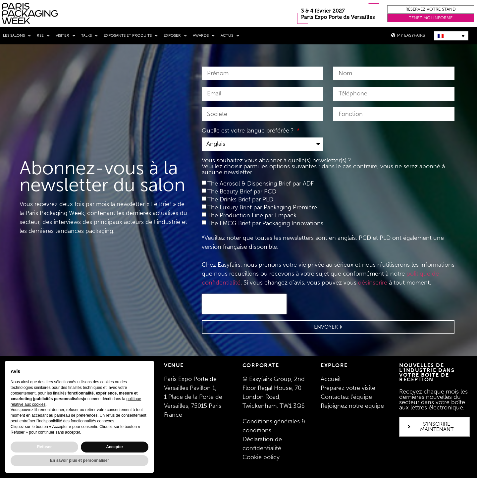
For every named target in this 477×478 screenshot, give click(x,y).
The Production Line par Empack (251, 215)
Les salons (17, 35)
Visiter (65, 35)
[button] (430, 9)
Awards (204, 35)
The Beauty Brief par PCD (241, 191)
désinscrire (372, 282)
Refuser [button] (44, 447)
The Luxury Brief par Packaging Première (262, 207)
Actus (230, 35)
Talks (89, 35)
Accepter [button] (114, 447)
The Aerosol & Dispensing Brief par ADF (260, 183)
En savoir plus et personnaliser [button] (79, 460)
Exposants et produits (131, 35)
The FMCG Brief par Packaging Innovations (265, 223)
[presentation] (244, 304)
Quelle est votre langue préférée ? (248, 131)
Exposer (175, 35)
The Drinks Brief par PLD (240, 199)
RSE (43, 35)
